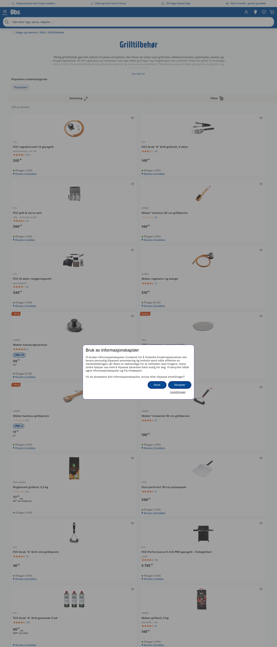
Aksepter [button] (179, 384)
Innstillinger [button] (178, 392)
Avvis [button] (157, 384)
